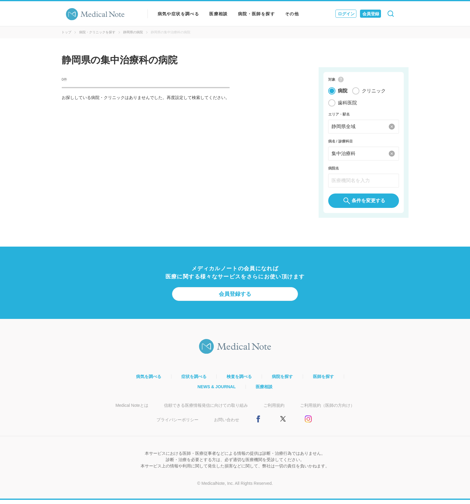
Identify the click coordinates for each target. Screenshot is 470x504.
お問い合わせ (226, 424)
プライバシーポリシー (177, 424)
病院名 (333, 170)
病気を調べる (148, 380)
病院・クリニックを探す (97, 32)
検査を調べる (239, 380)
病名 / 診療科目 (340, 143)
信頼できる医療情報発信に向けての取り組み (206, 409)
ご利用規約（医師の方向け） (327, 409)
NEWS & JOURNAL (217, 390)
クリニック (374, 92)
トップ (66, 32)
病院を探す (282, 380)
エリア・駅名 (339, 116)
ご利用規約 (273, 409)
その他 (292, 13)
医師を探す (323, 380)
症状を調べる (194, 380)
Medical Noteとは (131, 409)
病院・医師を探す (256, 13)
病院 (342, 92)
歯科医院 (347, 104)
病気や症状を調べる (178, 13)
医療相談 (218, 13)
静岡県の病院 (133, 32)
